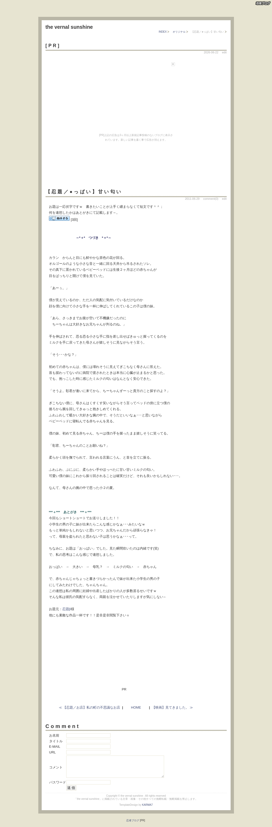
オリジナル (179, 31)
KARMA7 (147, 809)
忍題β (66, 609)
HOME (136, 707)
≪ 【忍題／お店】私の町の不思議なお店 (89, 707)
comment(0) (210, 198)
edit (224, 52)
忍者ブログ (132, 825)
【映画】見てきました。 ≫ (172, 707)
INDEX (163, 31)
